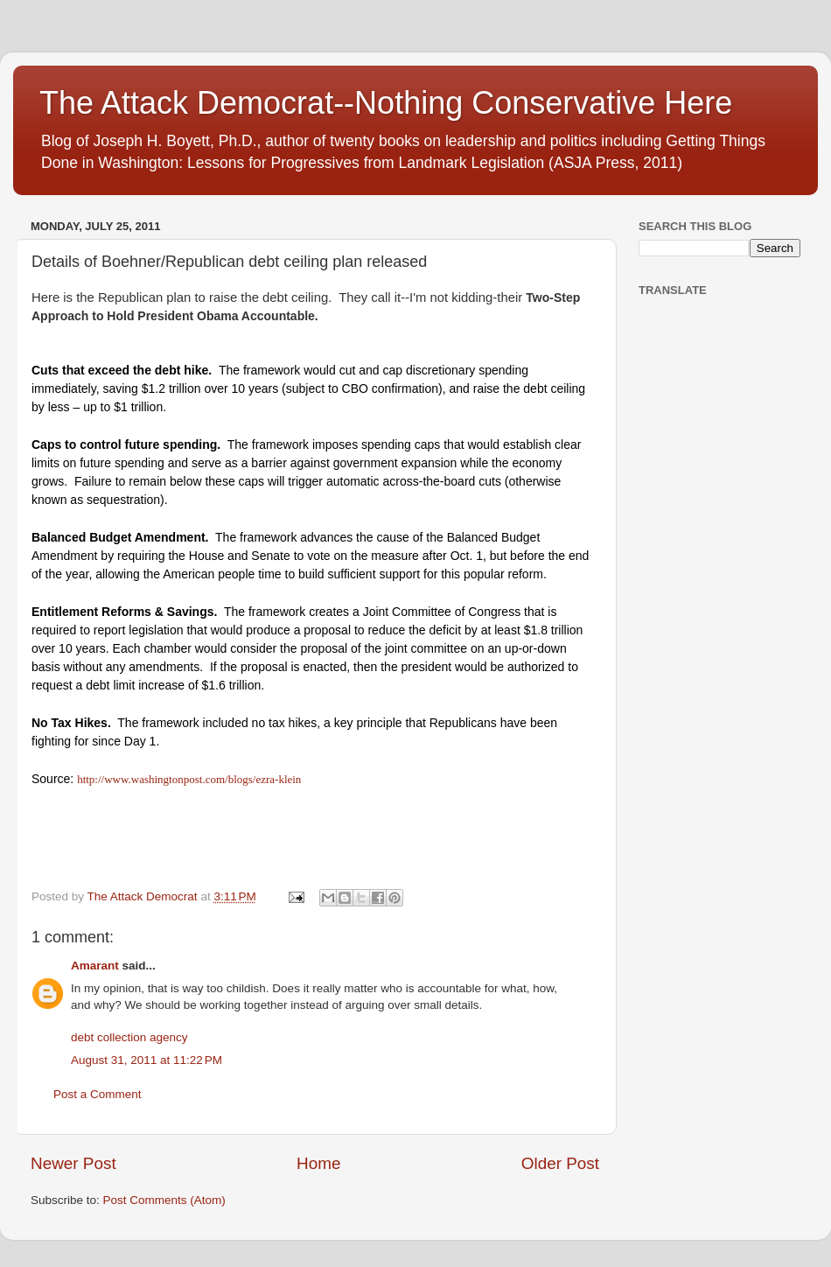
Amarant (95, 965)
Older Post (560, 1163)
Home (318, 1163)
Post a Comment (97, 1094)
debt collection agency (129, 1037)
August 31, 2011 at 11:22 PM (146, 1060)
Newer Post (73, 1163)
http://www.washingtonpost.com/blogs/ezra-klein (189, 779)
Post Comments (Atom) (164, 1200)
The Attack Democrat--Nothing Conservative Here (385, 103)
